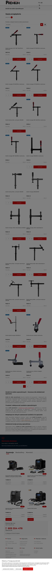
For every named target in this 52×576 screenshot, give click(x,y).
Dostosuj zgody (19, 568)
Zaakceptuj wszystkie (28, 568)
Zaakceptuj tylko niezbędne (8, 568)
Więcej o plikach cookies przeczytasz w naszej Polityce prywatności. (16, 566)
